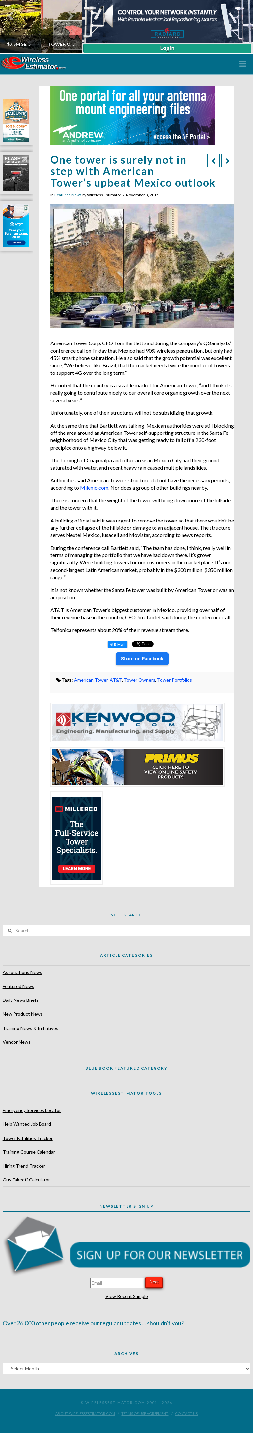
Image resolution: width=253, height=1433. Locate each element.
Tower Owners (139, 680)
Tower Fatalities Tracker (28, 1138)
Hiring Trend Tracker (24, 1166)
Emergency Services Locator (32, 1110)
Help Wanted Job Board (27, 1124)
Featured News (68, 195)
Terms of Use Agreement (144, 1413)
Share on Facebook (142, 658)
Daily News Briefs (21, 1000)
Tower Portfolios (174, 680)
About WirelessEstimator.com (85, 1413)
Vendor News (17, 1042)
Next (154, 1281)
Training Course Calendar (29, 1152)
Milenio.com (94, 487)
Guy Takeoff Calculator (26, 1179)
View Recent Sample (126, 1296)
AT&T (116, 680)
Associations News (22, 972)
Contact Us (186, 1413)
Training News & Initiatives (30, 1028)
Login (167, 48)
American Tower (91, 680)
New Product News (23, 1014)
